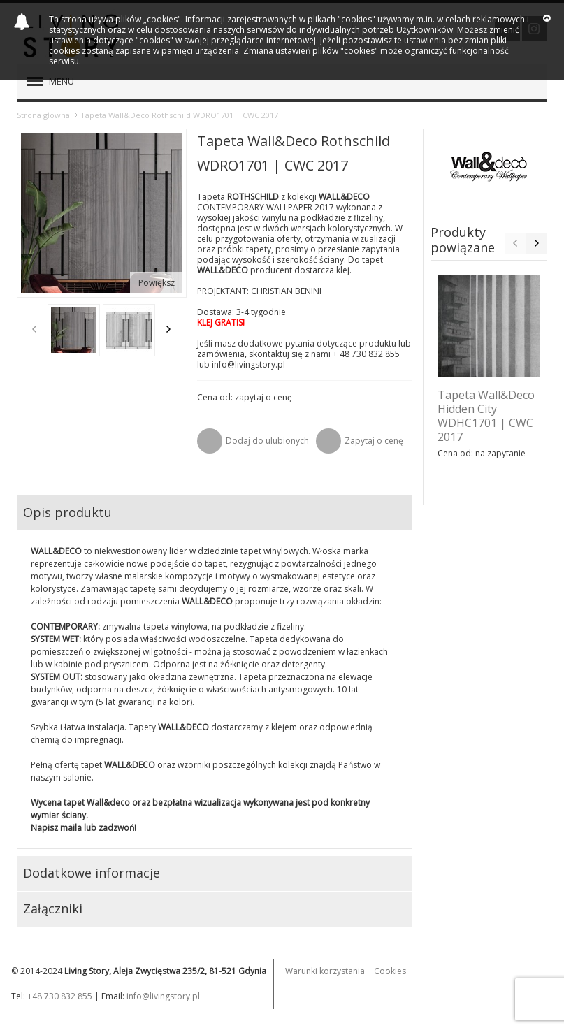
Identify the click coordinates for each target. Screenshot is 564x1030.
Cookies (390, 971)
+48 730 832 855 (59, 996)
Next (168, 329)
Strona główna (43, 115)
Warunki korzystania (325, 971)
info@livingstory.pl (163, 996)
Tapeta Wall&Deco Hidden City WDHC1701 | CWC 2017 (486, 415)
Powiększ (156, 283)
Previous (34, 329)
